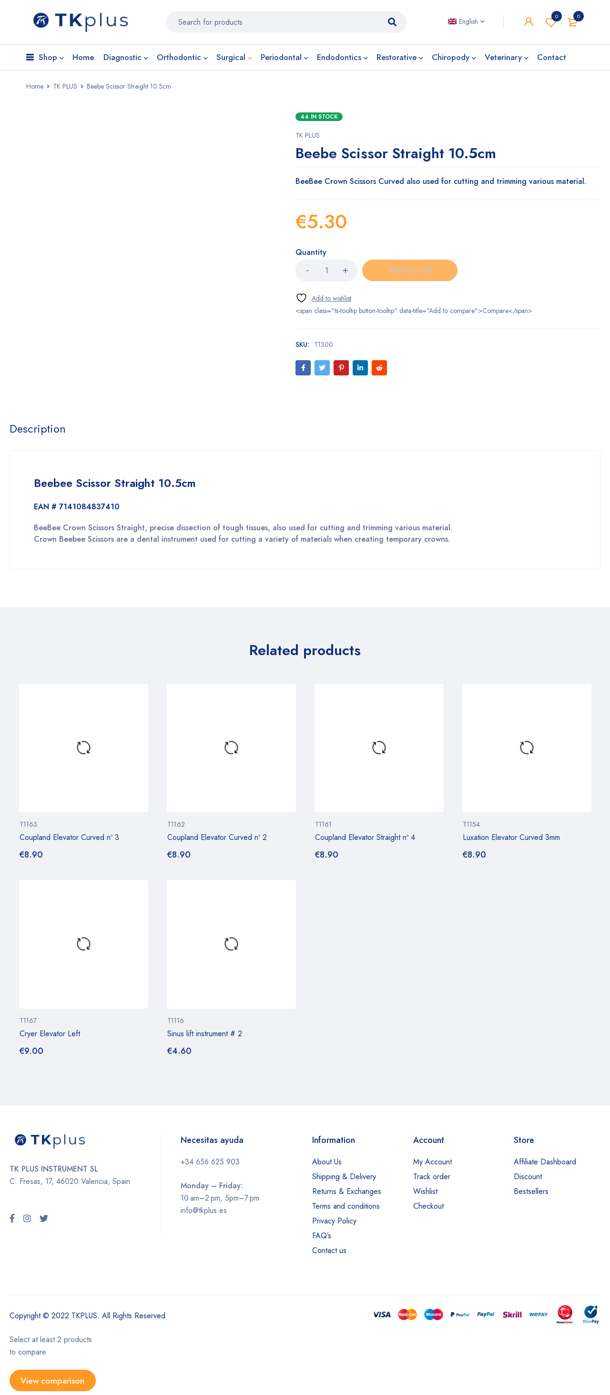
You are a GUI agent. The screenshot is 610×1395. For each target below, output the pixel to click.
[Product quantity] (326, 274)
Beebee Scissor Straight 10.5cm (118, 486)
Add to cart (410, 274)
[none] (466, 23)
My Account (432, 1165)
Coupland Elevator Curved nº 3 (69, 840)
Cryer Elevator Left (50, 1036)
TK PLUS (65, 89)
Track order (431, 1179)
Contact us (329, 1253)
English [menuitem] (468, 23)
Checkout (428, 1209)
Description (38, 432)
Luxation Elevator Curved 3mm (511, 840)
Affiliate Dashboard (545, 1165)
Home (34, 89)
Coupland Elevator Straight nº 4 (365, 840)
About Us (327, 1165)
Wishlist (551, 24)
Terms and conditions (346, 1209)
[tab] (38, 432)
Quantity (310, 256)
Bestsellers (531, 1194)
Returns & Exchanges (346, 1194)
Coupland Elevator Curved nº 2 (217, 840)
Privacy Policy (334, 1224)
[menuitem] (466, 23)
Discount (528, 1179)
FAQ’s (321, 1238)
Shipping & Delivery (344, 1179)
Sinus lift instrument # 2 (204, 1036)
